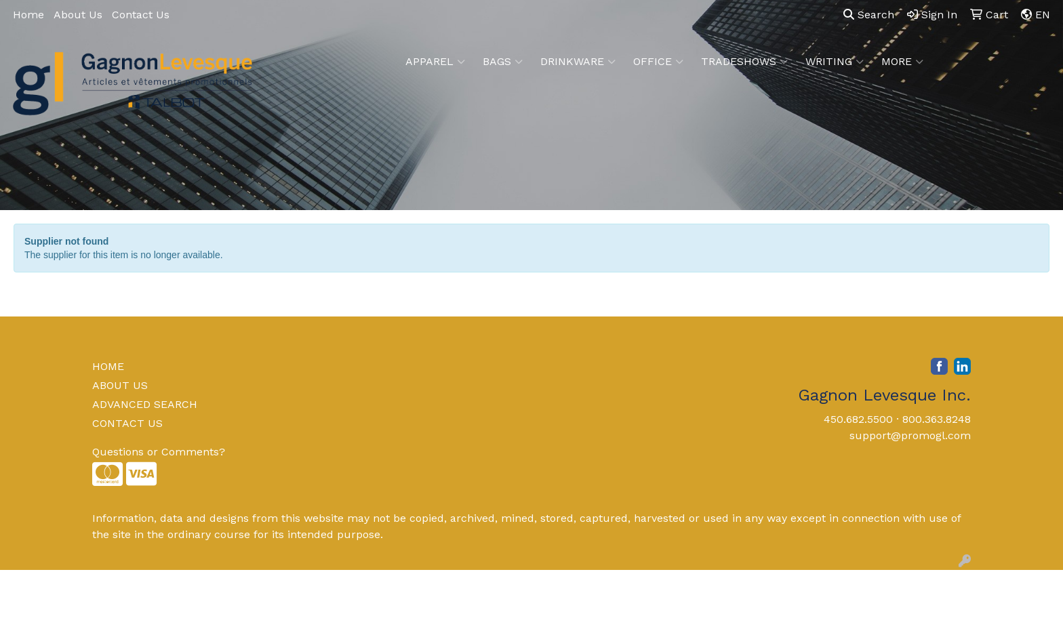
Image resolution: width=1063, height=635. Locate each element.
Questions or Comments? (158, 451)
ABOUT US (120, 385)
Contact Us (140, 14)
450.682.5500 (858, 419)
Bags (503, 62)
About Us (78, 14)
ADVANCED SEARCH (144, 404)
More (902, 62)
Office (658, 62)
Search (868, 14)
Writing (834, 62)
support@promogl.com (910, 435)
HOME (108, 366)
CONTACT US (127, 423)
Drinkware (578, 62)
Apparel (435, 62)
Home (28, 14)
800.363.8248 (936, 419)
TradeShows (744, 62)
